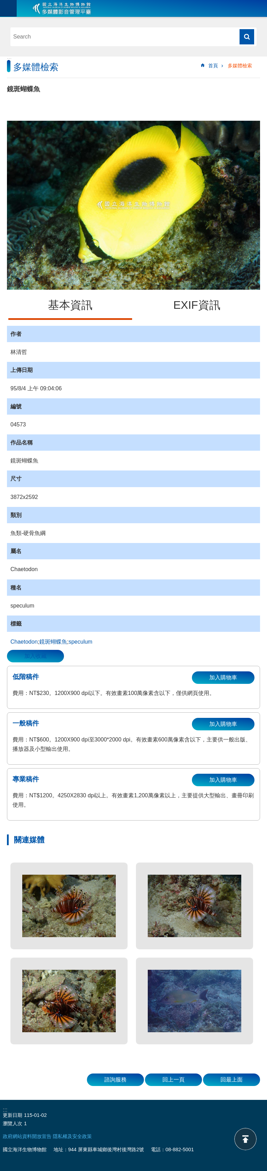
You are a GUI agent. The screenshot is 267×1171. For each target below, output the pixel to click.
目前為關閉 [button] (8, 8)
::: (9, 59)
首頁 (213, 65)
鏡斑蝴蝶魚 (53, 642)
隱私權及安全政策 (72, 1136)
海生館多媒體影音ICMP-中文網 (62, 8)
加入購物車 (223, 677)
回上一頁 (173, 1080)
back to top (245, 1139)
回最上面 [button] (231, 1080)
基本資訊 (70, 305)
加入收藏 (35, 656)
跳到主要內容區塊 (3, 3)
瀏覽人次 (12, 1123)
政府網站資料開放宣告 (27, 1136)
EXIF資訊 (196, 305)
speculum (80, 642)
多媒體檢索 (240, 65)
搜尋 (247, 36)
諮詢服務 (115, 1080)
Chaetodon (24, 642)
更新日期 (12, 1115)
